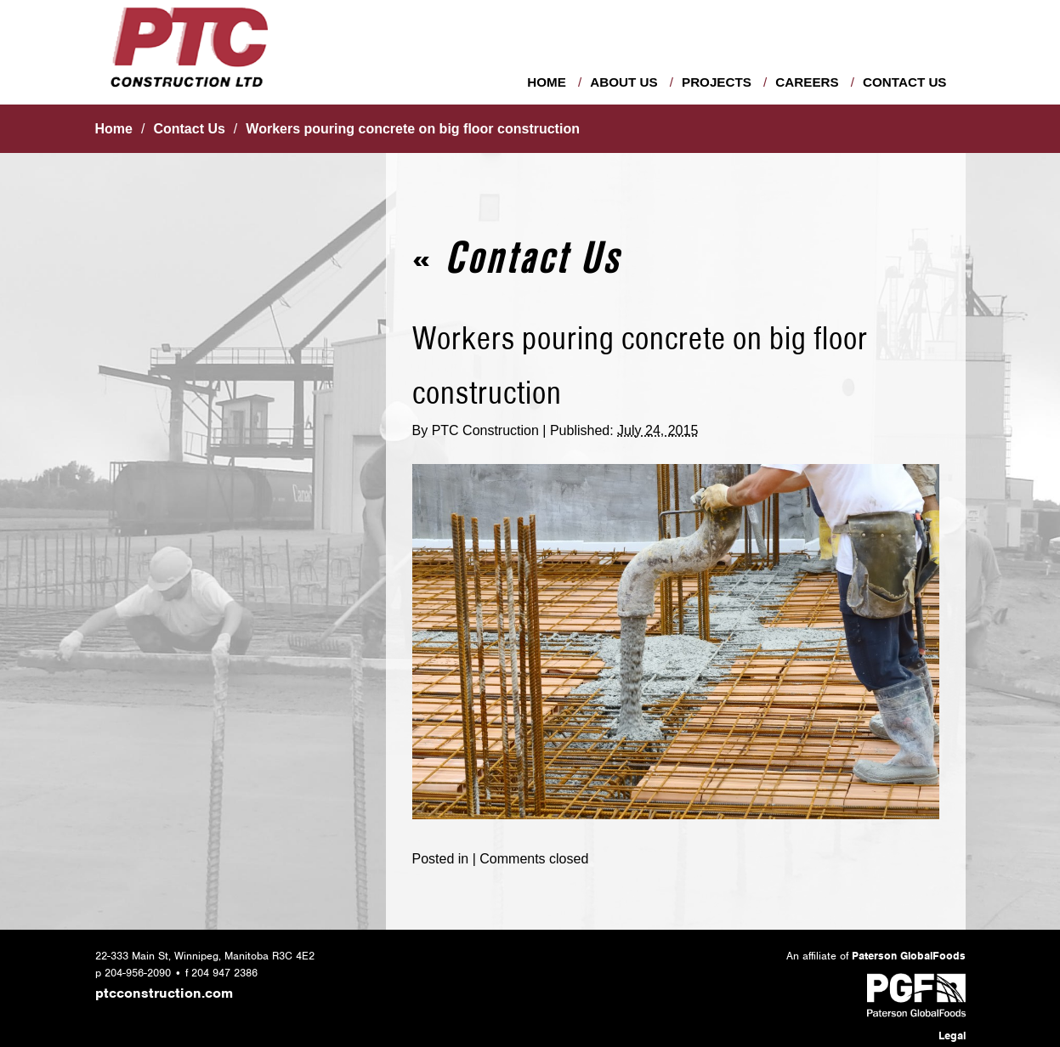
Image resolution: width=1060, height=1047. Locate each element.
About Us (623, 82)
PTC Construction (485, 430)
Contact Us (904, 82)
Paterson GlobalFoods (909, 955)
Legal (952, 1035)
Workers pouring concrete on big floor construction (413, 129)
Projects (716, 82)
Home (546, 82)
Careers (806, 82)
